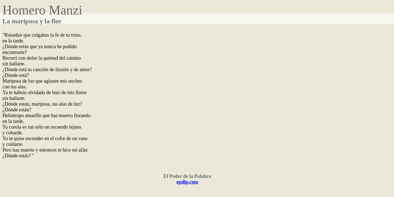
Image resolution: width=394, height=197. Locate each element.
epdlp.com (187, 182)
